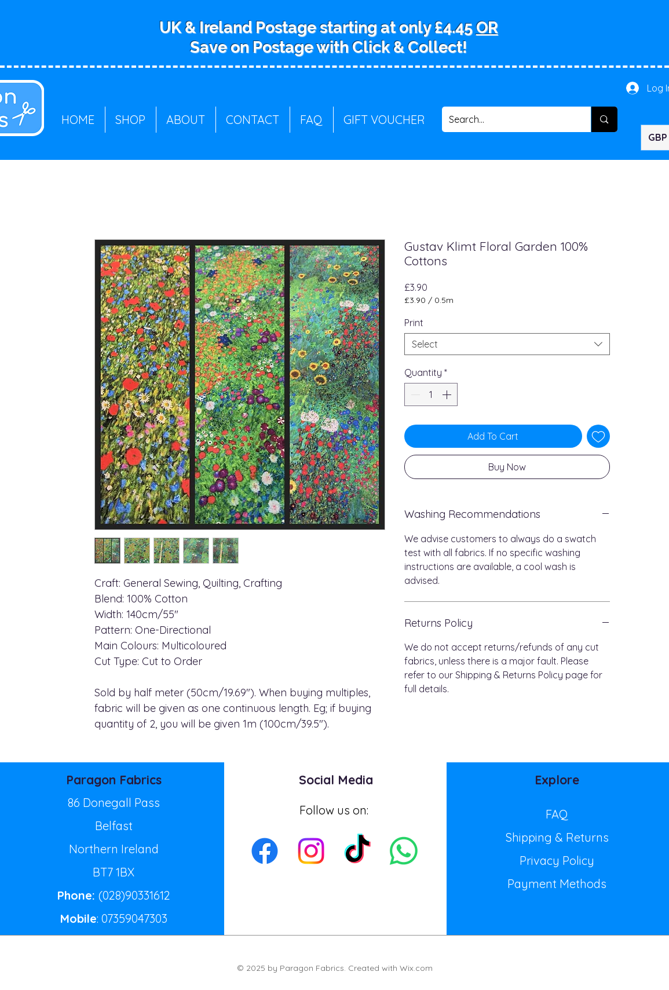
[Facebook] (264, 851)
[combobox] (507, 344)
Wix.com (416, 968)
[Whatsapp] (403, 851)
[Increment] (448, 394)
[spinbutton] (431, 394)
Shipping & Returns (557, 837)
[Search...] (508, 119)
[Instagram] (311, 851)
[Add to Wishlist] (598, 436)
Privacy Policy (557, 860)
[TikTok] (357, 851)
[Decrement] (414, 394)
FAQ (557, 814)
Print (413, 322)
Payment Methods (556, 883)
